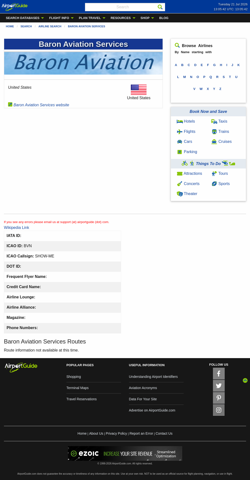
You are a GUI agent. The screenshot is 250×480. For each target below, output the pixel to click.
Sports (220, 184)
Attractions (189, 173)
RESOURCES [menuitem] (121, 18)
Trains (220, 131)
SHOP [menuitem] (145, 18)
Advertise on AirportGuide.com (152, 410)
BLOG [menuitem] (163, 18)
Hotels (186, 121)
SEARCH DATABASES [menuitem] (22, 18)
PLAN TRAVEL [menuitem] (90, 18)
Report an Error (141, 433)
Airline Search (50, 26)
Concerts (188, 184)
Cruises (221, 141)
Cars (184, 141)
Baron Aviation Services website (38, 105)
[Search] (160, 7)
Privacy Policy (116, 433)
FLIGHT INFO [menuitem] (59, 18)
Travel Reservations (81, 399)
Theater (187, 194)
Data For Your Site (143, 399)
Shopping (73, 377)
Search (26, 26)
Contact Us (164, 433)
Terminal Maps (77, 388)
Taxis (219, 121)
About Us (96, 433)
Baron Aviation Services (86, 26)
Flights (186, 131)
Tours (219, 173)
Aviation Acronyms (143, 388)
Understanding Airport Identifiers (153, 377)
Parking (187, 152)
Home (10, 26)
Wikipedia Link (16, 227)
